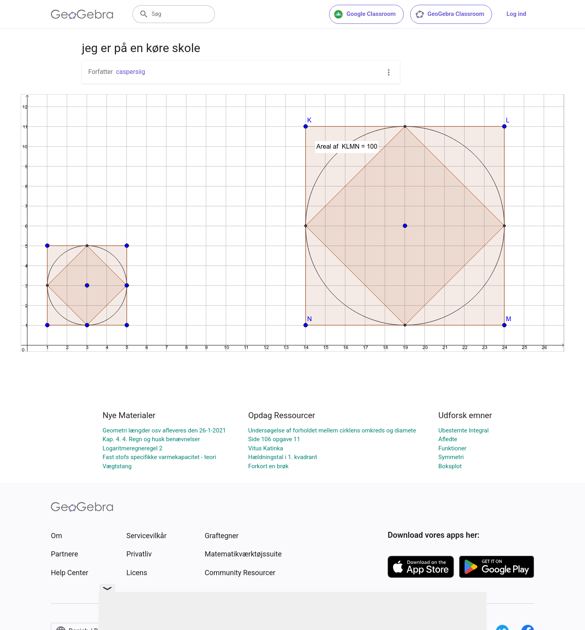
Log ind (516, 13)
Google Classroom (365, 14)
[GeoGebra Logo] (82, 14)
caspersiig (130, 72)
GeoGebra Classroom (449, 14)
